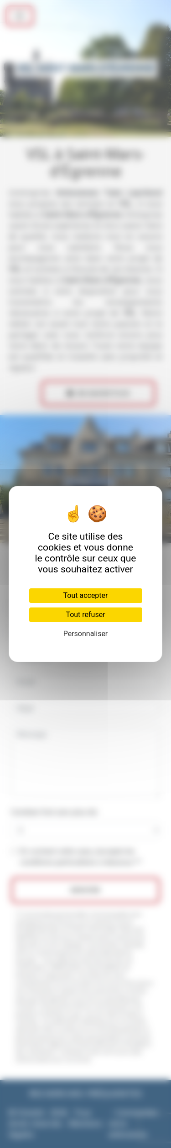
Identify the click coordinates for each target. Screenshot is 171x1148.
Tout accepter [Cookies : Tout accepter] (85, 595)
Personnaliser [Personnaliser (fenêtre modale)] (85, 633)
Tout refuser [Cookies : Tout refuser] (85, 614)
